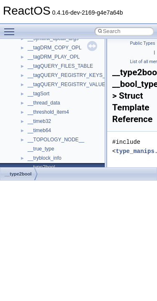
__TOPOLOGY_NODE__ (56, 140)
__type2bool (18, 173)
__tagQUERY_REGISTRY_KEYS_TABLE (74, 75)
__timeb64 (39, 130)
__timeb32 (39, 121)
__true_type (41, 149)
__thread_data (44, 103)
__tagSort (38, 94)
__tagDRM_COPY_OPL (55, 48)
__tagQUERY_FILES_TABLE (60, 66)
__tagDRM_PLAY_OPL (54, 57)
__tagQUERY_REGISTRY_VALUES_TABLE (77, 84)
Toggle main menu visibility (11, 28)
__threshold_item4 (48, 112)
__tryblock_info (45, 158)
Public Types (142, 43)
